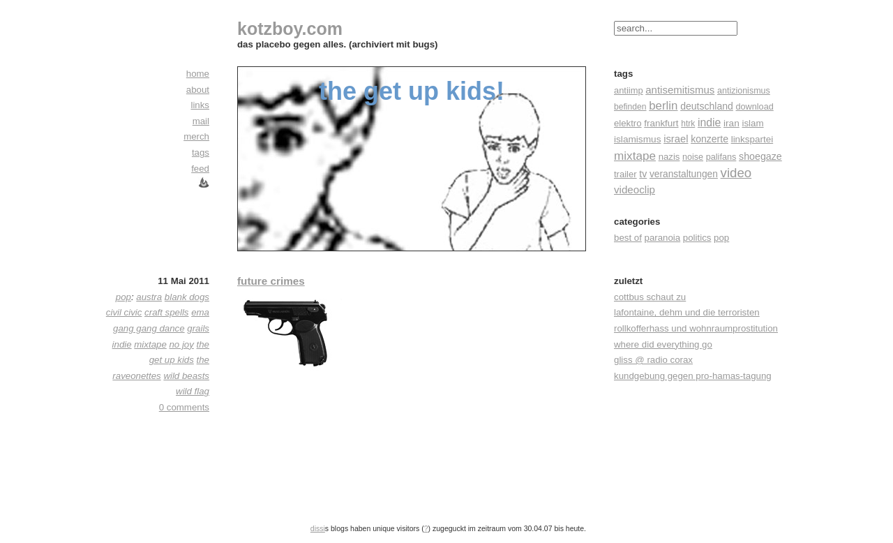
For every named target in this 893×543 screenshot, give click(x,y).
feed (200, 168)
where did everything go (663, 344)
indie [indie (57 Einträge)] (709, 122)
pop (721, 237)
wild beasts (186, 376)
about (197, 89)
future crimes (271, 281)
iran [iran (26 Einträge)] (731, 123)
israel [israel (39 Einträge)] (675, 138)
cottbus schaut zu (650, 297)
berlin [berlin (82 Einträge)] (663, 105)
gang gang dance (149, 328)
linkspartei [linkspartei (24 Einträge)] (752, 139)
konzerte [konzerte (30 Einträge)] (709, 138)
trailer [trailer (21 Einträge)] (625, 174)
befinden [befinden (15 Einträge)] (630, 107)
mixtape (150, 344)
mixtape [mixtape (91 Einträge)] (635, 156)
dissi (317, 528)
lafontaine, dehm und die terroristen (687, 312)
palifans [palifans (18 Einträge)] (721, 157)
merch (196, 136)
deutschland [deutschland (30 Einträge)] (706, 106)
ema (200, 312)
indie (122, 344)
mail (201, 121)
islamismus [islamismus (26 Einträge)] (637, 139)
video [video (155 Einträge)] (736, 172)
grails (198, 328)
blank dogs (187, 297)
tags (200, 152)
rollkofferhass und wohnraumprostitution (696, 328)
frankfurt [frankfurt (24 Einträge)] (661, 123)
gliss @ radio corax (653, 360)
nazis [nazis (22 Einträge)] (669, 156)
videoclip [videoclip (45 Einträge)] (634, 189)
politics (697, 237)
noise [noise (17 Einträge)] (692, 157)
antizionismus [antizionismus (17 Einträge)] (743, 91)
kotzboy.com (290, 28)
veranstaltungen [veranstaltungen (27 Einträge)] (684, 174)
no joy (181, 344)
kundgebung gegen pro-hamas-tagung (693, 376)
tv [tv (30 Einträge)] (643, 173)
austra (149, 297)
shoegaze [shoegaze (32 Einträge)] (760, 156)
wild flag (192, 391)
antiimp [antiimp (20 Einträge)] (628, 90)
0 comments (184, 407)
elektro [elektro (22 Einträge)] (628, 123)
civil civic (124, 312)
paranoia (663, 237)
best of (628, 237)
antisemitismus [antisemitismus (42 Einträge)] (679, 90)
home (197, 73)
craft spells (166, 312)
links (199, 105)
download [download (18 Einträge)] (755, 107)
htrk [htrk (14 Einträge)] (688, 123)
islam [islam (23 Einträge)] (752, 123)
